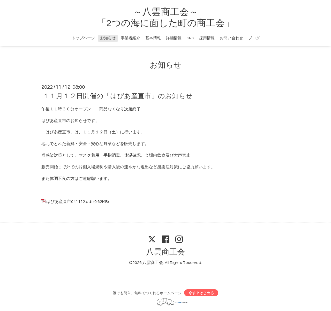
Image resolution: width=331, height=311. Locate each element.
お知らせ (108, 38)
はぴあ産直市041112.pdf (69, 202)
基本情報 (153, 38)
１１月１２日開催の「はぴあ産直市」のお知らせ (118, 96)
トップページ (83, 38)
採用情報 (207, 38)
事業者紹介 (130, 38)
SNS (190, 38)
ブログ (254, 38)
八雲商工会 (165, 252)
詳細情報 (174, 38)
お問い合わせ (231, 38)
